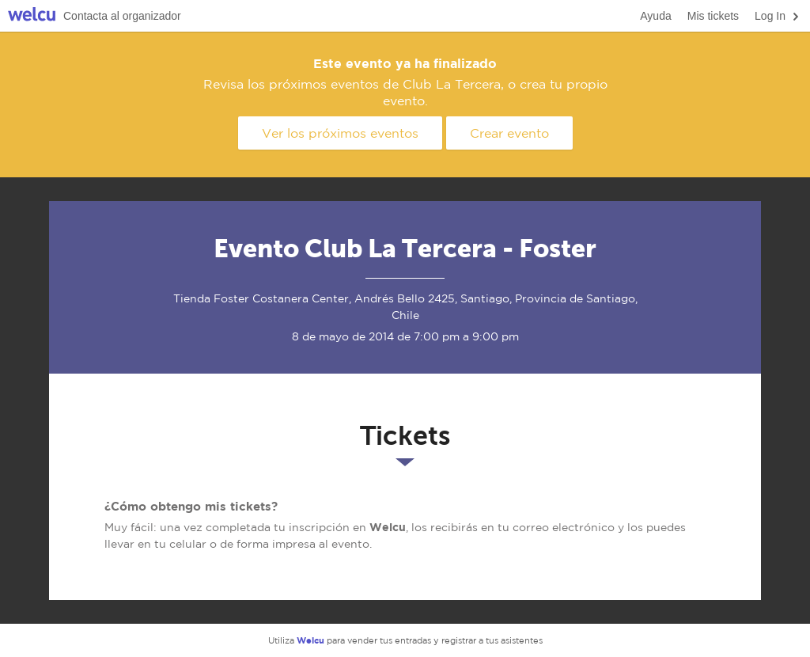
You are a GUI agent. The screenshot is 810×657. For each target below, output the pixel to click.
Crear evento (509, 133)
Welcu (31, 16)
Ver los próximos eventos (340, 133)
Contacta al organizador (122, 15)
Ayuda (655, 15)
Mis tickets (713, 15)
